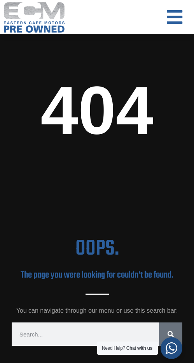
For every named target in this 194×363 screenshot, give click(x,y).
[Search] (170, 334)
